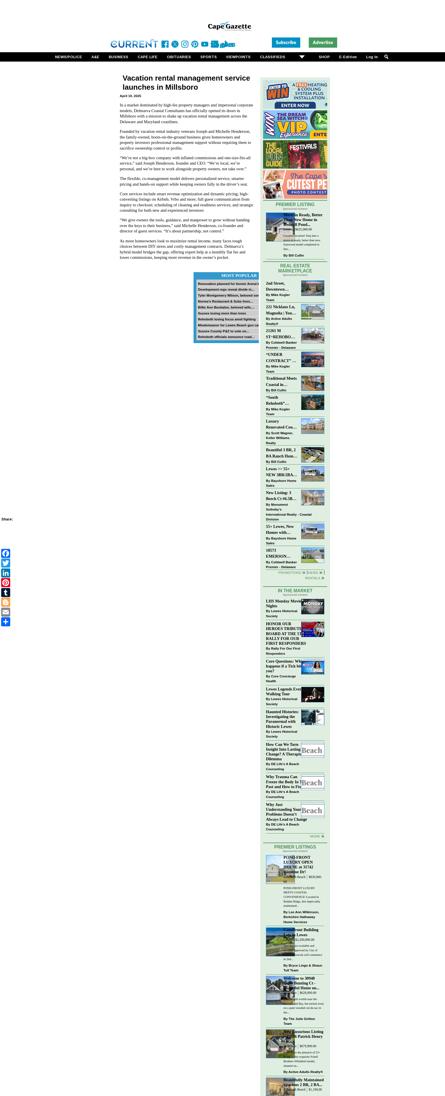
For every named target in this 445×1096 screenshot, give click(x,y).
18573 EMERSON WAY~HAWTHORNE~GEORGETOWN (281, 554)
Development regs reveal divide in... (226, 289)
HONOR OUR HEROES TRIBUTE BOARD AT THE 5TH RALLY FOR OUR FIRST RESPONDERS (286, 634)
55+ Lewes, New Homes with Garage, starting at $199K (280, 530)
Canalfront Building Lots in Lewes (301, 932)
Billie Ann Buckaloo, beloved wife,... (226, 307)
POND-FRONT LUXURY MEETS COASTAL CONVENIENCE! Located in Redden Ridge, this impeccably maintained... (302, 897)
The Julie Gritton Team (299, 1021)
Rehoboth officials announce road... (226, 337)
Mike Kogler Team (278, 297)
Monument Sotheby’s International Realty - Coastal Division (289, 512)
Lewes (288, 229)
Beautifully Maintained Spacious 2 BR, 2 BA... (304, 1082)
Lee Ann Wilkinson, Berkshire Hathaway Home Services (301, 917)
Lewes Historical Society (281, 613)
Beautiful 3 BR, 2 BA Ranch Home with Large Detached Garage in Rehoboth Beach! (281, 453)
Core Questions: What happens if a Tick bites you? (285, 666)
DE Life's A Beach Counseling (282, 766)
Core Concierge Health (281, 678)
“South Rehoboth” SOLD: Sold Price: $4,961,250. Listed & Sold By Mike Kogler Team (281, 401)
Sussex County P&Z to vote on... (223, 331)
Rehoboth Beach (295, 877)
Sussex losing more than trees (222, 313)
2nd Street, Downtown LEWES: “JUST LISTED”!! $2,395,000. (280, 287)
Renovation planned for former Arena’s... (230, 283)
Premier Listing (295, 204)
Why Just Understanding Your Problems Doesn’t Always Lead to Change (286, 811)
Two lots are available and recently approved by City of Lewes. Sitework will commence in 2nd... (303, 952)
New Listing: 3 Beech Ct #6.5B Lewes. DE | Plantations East (280, 496)
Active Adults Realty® (279, 321)
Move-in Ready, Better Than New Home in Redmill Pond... (303, 220)
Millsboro (290, 993)
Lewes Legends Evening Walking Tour (286, 691)
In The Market (295, 590)
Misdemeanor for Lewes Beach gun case (230, 325)
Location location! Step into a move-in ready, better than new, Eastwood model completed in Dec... (302, 242)
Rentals (312, 578)
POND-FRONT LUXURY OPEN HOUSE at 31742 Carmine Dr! (298, 864)
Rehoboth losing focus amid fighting (226, 319)
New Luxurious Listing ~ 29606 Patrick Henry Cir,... (304, 1036)
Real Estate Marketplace (295, 268)
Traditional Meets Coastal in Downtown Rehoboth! (281, 382)
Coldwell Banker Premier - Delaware (281, 345)
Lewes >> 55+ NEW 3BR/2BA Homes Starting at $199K (279, 472)
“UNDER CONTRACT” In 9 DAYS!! (281, 358)
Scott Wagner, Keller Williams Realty (279, 438)
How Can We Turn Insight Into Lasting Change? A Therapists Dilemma (285, 751)
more (315, 836)
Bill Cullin (296, 255)
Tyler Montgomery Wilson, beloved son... (230, 295)
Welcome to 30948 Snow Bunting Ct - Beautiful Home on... (301, 983)
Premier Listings (295, 847)
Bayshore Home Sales (281, 483)
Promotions (289, 572)
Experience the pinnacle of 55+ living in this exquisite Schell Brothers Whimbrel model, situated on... (302, 1059)
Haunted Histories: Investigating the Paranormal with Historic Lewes (282, 718)
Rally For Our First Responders (283, 650)
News (313, 572)
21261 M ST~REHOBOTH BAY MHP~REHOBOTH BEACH (281, 334)
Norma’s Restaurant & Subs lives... (225, 301)
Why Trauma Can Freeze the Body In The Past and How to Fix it (286, 781)
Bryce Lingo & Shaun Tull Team (303, 967)
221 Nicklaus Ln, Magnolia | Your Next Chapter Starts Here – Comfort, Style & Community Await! (281, 310)
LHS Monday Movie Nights (283, 603)
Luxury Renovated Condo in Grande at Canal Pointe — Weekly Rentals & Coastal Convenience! (281, 425)
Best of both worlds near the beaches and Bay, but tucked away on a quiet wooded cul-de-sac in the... (304, 1006)
